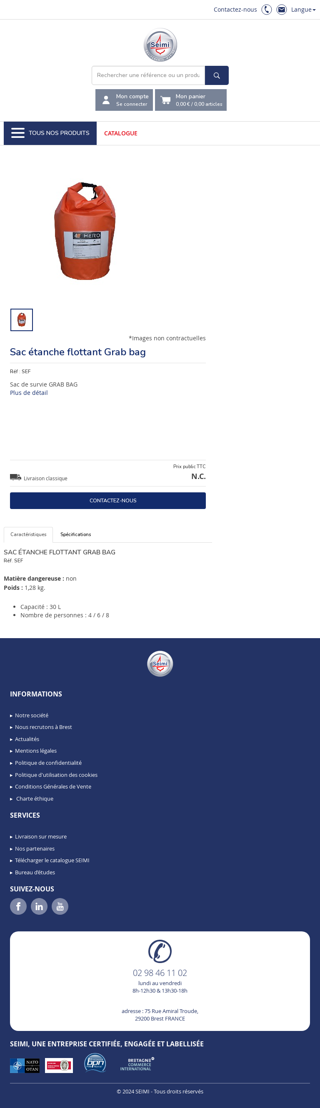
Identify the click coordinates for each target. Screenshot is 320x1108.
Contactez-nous (235, 9)
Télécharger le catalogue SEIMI (52, 860)
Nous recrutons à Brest (43, 727)
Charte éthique (34, 798)
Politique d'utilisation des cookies (56, 775)
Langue (303, 9)
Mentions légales (36, 750)
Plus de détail (29, 393)
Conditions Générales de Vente (53, 786)
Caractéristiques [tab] (28, 535)
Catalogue (121, 133)
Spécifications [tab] (75, 535)
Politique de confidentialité (48, 762)
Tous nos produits (50, 133)
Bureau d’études (35, 872)
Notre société (31, 715)
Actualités (27, 739)
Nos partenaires (35, 848)
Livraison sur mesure (41, 836)
